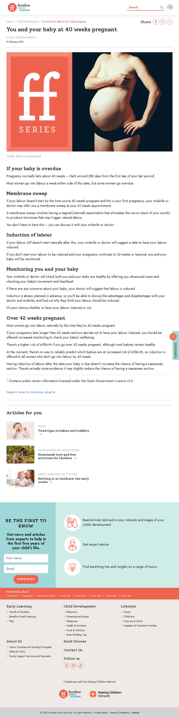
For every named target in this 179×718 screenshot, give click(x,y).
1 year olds (65, 595)
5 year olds (126, 595)
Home (9, 21)
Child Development (27, 21)
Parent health (18, 392)
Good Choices (75, 641)
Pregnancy (27, 595)
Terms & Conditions (119, 712)
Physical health (42, 392)
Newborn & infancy (46, 595)
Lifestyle (128, 606)
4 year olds (111, 595)
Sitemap (135, 712)
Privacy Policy (101, 712)
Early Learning (19, 606)
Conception (11, 595)
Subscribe (26, 579)
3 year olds (95, 595)
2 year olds (80, 595)
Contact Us (73, 650)
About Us (14, 641)
